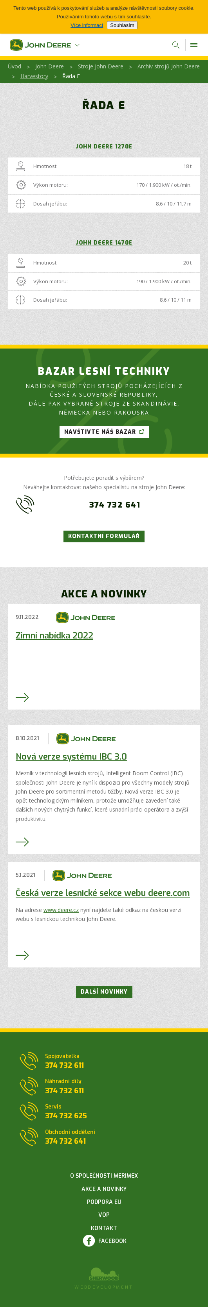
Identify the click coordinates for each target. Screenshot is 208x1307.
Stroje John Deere (100, 66)
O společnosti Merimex (104, 1176)
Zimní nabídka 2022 (54, 635)
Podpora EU (104, 1202)
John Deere (49, 66)
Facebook (112, 1241)
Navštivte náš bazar (100, 432)
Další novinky (104, 992)
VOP (104, 1215)
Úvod (14, 66)
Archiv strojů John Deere (168, 66)
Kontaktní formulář (104, 536)
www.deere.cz (61, 910)
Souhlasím (122, 25)
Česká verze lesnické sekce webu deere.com (103, 893)
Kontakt (104, 1228)
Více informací (87, 25)
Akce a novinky (104, 1189)
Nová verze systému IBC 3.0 (71, 756)
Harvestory (34, 76)
